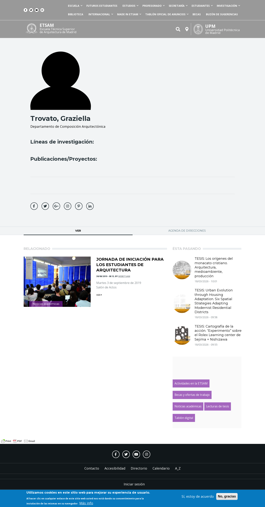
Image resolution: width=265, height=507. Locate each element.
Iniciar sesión (134, 484)
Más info (86, 504)
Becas (197, 14)
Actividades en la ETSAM (191, 383)
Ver (90, 230)
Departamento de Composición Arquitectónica (67, 126)
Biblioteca (75, 14)
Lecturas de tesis (217, 406)
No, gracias (227, 497)
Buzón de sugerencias (222, 14)
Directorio (139, 468)
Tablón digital (183, 418)
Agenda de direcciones (187, 230)
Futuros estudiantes (101, 5)
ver (99, 295)
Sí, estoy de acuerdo (198, 497)
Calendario (161, 468)
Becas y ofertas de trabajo (192, 395)
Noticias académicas (46, 304)
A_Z (178, 468)
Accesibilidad (114, 468)
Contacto (91, 468)
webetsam (124, 276)
